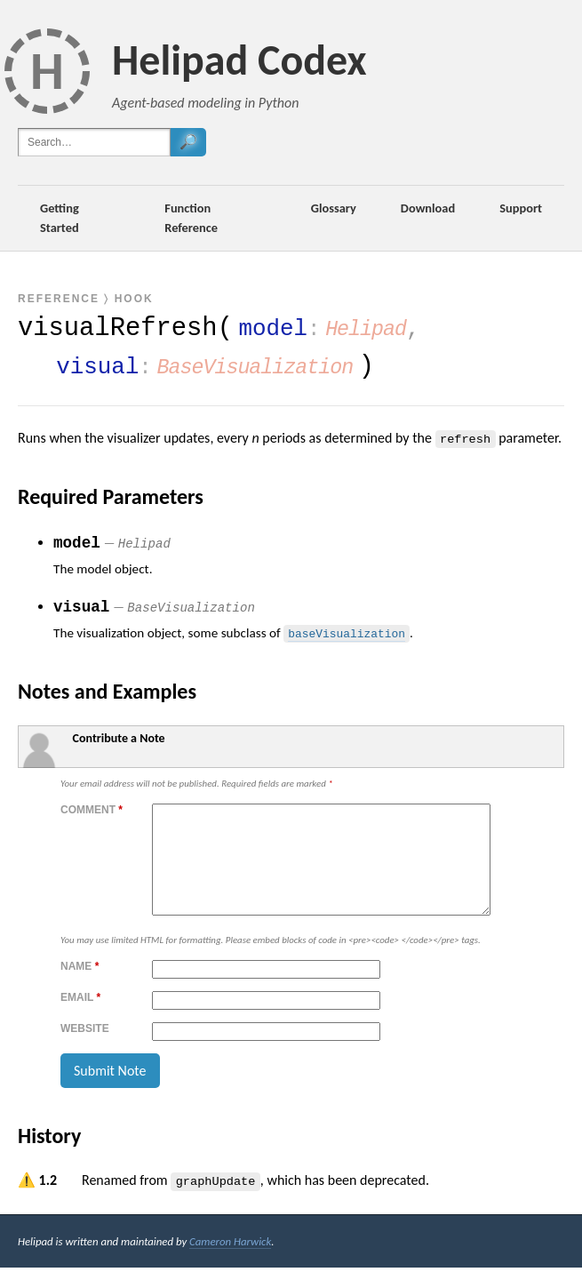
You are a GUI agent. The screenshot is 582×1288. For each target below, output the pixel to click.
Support (520, 208)
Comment (91, 810)
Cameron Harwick (230, 1261)
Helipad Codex (239, 60)
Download (428, 208)
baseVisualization (346, 632)
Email (80, 1018)
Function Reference (191, 218)
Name (79, 987)
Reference (59, 298)
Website (84, 1050)
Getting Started (59, 218)
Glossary (333, 208)
